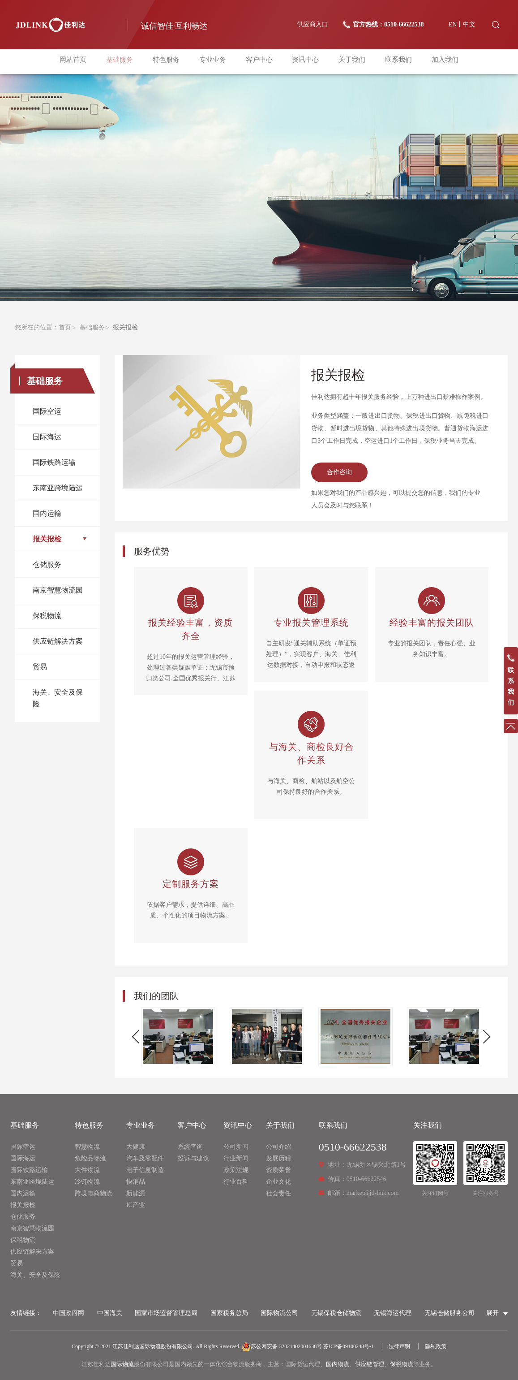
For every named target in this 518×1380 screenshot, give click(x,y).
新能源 (135, 1193)
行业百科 (235, 1181)
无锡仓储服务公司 (449, 1313)
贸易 (40, 667)
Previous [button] (139, 1037)
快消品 (135, 1181)
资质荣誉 (278, 1170)
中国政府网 (68, 1313)
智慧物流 (87, 1146)
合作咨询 (339, 472)
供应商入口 (312, 24)
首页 (65, 327)
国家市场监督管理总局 (166, 1313)
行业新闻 (235, 1158)
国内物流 (337, 1364)
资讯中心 (303, 61)
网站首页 (80, 61)
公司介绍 (278, 1146)
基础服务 (124, 61)
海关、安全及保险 (58, 698)
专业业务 (214, 61)
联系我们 (393, 61)
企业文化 (278, 1181)
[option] (178, 1036)
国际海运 (47, 437)
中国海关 (109, 1313)
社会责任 (278, 1193)
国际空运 (47, 411)
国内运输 (47, 513)
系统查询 (190, 1146)
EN (453, 24)
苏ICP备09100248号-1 (348, 1346)
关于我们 (348, 61)
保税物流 (47, 615)
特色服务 (169, 61)
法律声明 (399, 1346)
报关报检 (47, 539)
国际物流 (122, 1364)
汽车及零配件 (145, 1158)
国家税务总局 (229, 1313)
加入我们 (437, 61)
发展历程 (278, 1158)
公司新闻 (235, 1146)
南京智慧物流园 (58, 590)
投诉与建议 (193, 1158)
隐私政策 (435, 1346)
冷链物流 (87, 1181)
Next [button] (484, 1037)
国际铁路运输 (54, 462)
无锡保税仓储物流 (336, 1313)
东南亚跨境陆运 (58, 488)
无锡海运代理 (392, 1313)
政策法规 (235, 1170)
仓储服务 (47, 564)
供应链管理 (369, 1364)
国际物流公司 (279, 1313)
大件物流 (87, 1170)
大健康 (135, 1146)
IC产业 (135, 1205)
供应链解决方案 (58, 641)
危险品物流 (90, 1158)
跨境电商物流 (93, 1193)
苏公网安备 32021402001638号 (282, 1346)
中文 (469, 24)
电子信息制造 (145, 1170)
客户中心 (259, 61)
